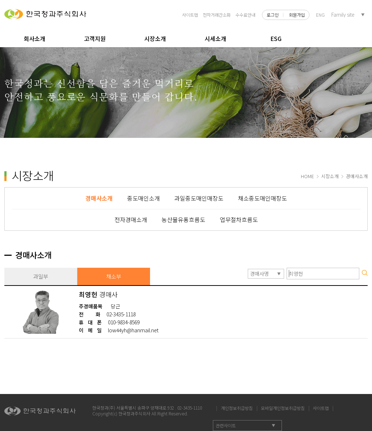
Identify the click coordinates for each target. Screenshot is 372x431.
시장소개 (155, 38)
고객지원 (95, 38)
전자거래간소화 (217, 15)
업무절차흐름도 (239, 219)
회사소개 (34, 38)
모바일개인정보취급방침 (283, 407)
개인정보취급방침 (237, 407)
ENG (320, 15)
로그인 (273, 15)
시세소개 (215, 38)
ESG (276, 38)
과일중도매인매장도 (198, 198)
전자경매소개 (130, 219)
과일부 (40, 276)
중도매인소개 (143, 198)
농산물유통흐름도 (183, 219)
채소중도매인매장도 (262, 198)
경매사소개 (99, 198)
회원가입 (297, 15)
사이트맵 (190, 15)
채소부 (113, 276)
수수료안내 (245, 15)
